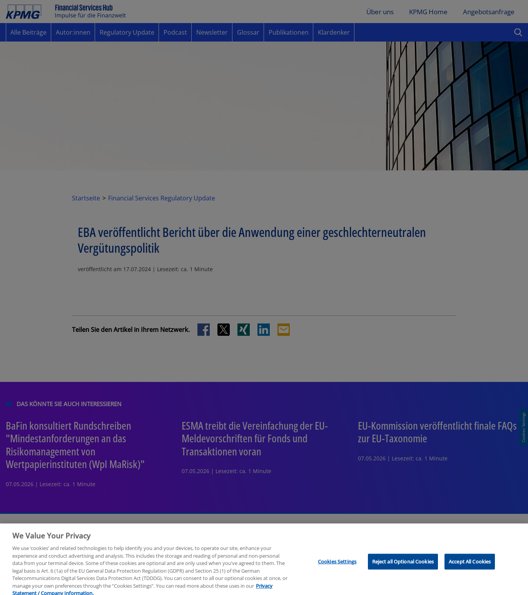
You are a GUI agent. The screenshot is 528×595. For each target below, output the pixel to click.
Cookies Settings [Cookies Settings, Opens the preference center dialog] (337, 567)
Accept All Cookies (470, 567)
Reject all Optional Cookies (403, 567)
